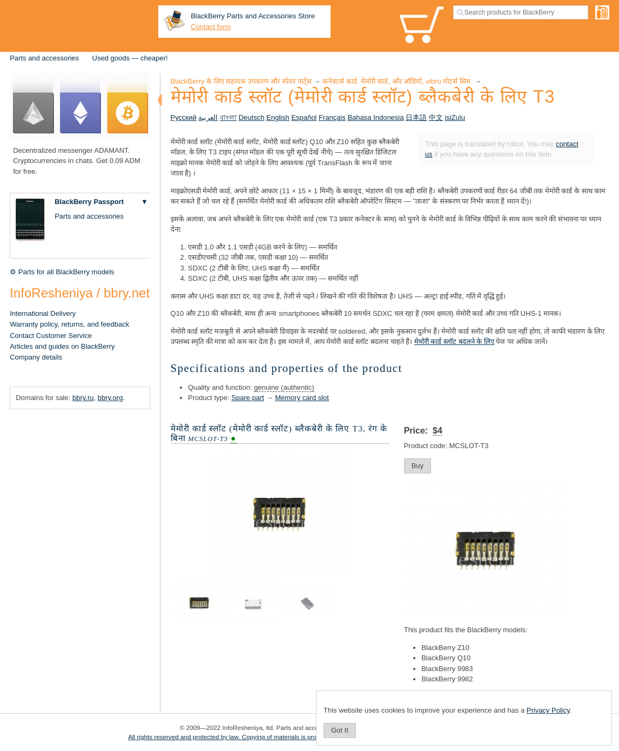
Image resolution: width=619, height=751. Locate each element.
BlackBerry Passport (89, 202)
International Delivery (43, 313)
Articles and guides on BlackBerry (62, 346)
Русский (184, 117)
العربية (208, 117)
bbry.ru (83, 398)
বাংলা (228, 117)
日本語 (416, 117)
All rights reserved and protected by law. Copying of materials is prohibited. (232, 736)
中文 (436, 117)
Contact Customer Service (51, 335)
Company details (36, 357)
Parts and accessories (44, 58)
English (278, 117)
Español (304, 117)
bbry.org (110, 398)
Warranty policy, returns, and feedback (69, 324)
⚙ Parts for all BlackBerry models (62, 272)
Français (332, 117)
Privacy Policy (548, 710)
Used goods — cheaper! (130, 58)
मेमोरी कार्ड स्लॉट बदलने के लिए (454, 341)
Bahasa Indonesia (375, 117)
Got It (339, 730)
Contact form (211, 27)
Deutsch (252, 117)
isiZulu (455, 117)
